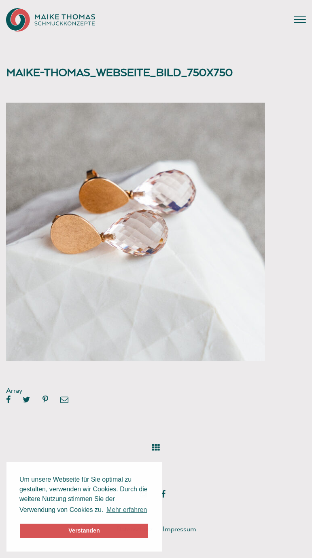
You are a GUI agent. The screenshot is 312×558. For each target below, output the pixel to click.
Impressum (179, 528)
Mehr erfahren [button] (126, 509)
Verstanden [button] (84, 530)
